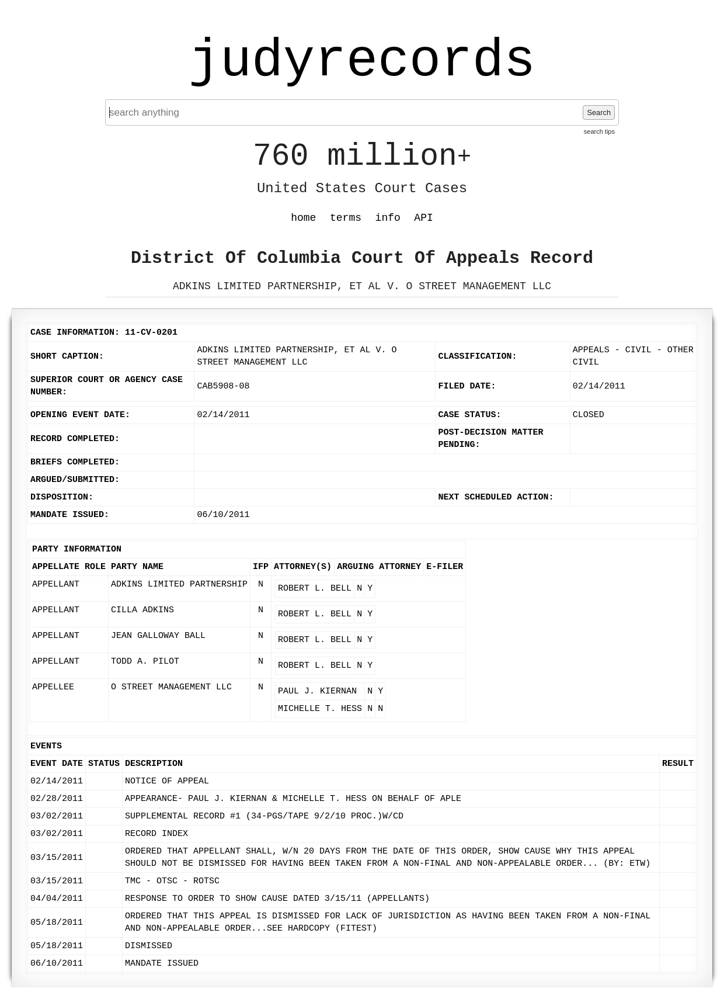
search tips (599, 131)
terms (345, 218)
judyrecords (362, 61)
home (303, 218)
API (423, 218)
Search (599, 112)
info (388, 218)
